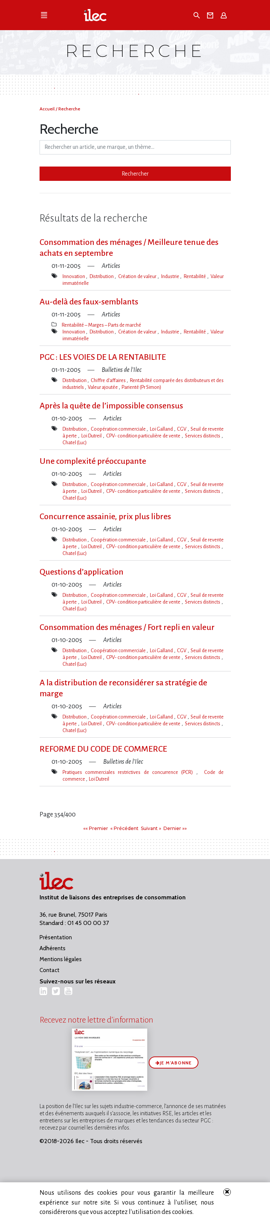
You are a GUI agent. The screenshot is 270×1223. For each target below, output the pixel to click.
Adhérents (53, 948)
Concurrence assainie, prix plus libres (105, 516)
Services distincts (203, 436)
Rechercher (135, 174)
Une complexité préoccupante (93, 461)
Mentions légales (61, 959)
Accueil (48, 109)
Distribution (102, 276)
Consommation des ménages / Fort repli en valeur (127, 627)
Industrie (170, 276)
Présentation (56, 937)
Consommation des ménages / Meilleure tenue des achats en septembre (129, 248)
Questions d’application (82, 571)
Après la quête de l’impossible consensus (111, 405)
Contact (49, 970)
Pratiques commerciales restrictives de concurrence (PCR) (129, 772)
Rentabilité (195, 276)
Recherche (69, 109)
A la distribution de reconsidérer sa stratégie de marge (123, 688)
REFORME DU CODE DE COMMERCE (103, 749)
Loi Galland (162, 429)
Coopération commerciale (119, 429)
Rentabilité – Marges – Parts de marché (101, 325)
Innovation (74, 276)
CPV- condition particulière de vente (144, 436)
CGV (182, 429)
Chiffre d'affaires (109, 380)
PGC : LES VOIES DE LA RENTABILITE (103, 357)
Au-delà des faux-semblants (89, 301)
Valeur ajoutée (103, 387)
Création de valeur (137, 276)
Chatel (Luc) (75, 442)
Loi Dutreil (92, 436)
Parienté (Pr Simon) (141, 387)
